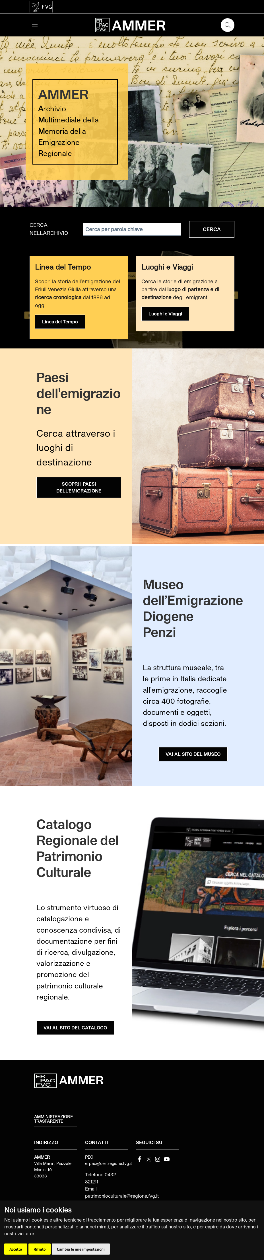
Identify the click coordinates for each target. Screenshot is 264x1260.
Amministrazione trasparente (53, 1119)
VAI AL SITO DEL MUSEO (193, 754)
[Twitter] (148, 1158)
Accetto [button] (15, 1249)
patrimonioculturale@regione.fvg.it (122, 1196)
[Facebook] (139, 1158)
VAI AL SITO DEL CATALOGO (75, 1027)
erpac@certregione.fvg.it (108, 1163)
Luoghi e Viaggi (165, 313)
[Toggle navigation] (35, 25)
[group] (132, 121)
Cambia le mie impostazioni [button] (81, 1249)
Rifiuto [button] (40, 1249)
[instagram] (157, 1158)
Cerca (212, 229)
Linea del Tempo (60, 321)
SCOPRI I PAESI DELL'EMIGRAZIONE (78, 487)
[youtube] (166, 1158)
